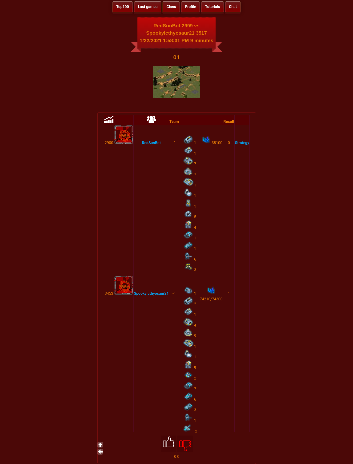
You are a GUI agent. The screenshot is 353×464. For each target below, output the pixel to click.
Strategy (242, 143)
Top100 (122, 6)
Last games (147, 6)
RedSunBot (151, 143)
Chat (233, 6)
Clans (171, 6)
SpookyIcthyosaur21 (151, 293)
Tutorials (212, 6)
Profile (190, 6)
